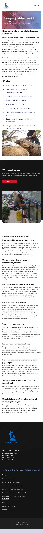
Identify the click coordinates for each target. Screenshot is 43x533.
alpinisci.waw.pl (25, 522)
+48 (9, 470)
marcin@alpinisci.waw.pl (29, 470)
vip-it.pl (27, 524)
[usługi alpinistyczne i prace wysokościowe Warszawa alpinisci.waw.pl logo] (6, 2)
